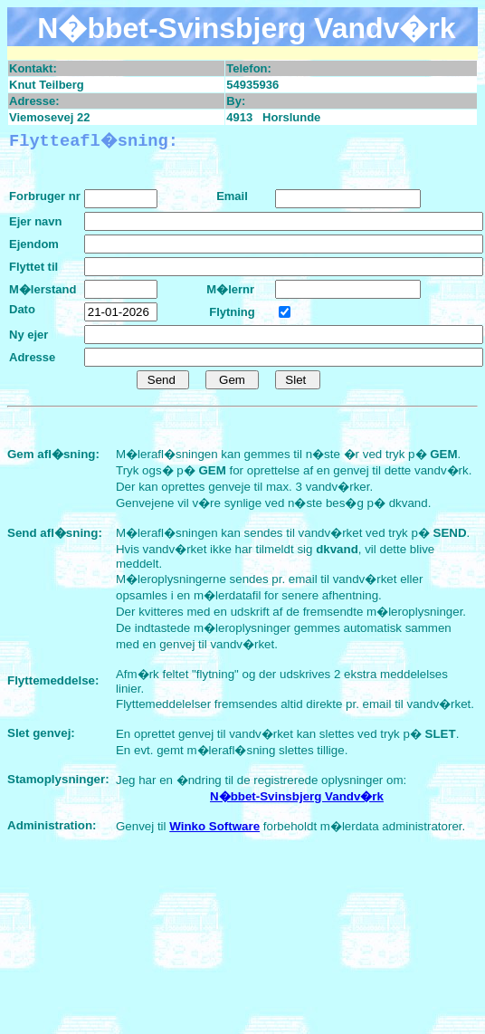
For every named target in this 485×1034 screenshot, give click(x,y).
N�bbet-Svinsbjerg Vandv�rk (297, 796)
